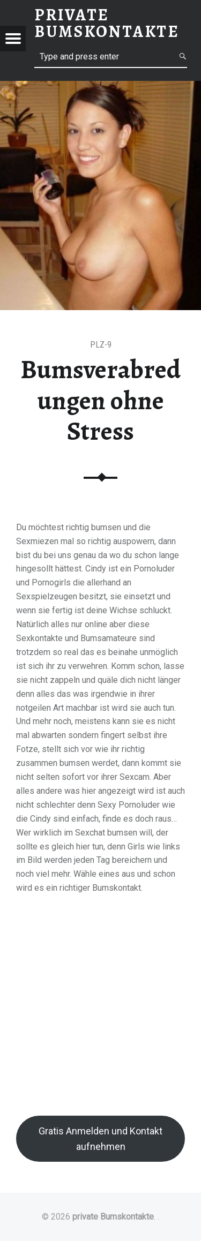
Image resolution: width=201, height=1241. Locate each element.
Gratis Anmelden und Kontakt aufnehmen (100, 1138)
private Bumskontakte (113, 1217)
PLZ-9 (100, 345)
